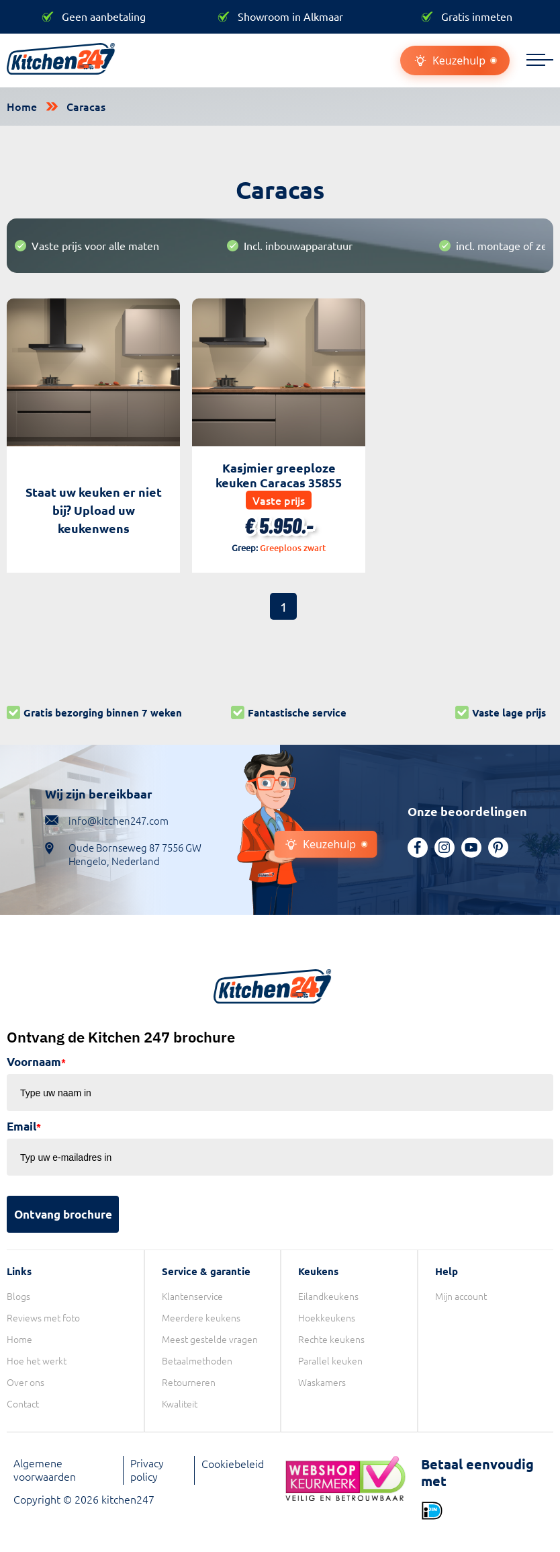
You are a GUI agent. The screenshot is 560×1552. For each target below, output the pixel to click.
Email (24, 1126)
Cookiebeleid (232, 1463)
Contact (23, 1403)
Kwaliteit (179, 1403)
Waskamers (322, 1382)
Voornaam (36, 1062)
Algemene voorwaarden (44, 1469)
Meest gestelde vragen (210, 1339)
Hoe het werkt (36, 1360)
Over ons (25, 1382)
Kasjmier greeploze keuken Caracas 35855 (279, 475)
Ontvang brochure (63, 1214)
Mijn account (461, 1296)
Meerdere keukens (201, 1317)
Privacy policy (147, 1469)
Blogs (18, 1296)
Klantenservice (192, 1296)
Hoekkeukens (326, 1317)
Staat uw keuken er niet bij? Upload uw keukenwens (94, 510)
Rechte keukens (331, 1339)
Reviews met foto (43, 1317)
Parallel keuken (330, 1360)
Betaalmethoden (197, 1360)
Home (22, 106)
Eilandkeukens (328, 1296)
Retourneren (189, 1382)
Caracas (85, 106)
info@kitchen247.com (118, 820)
